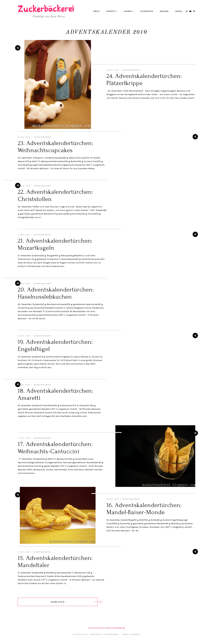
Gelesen (164, 11)
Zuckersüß (146, 11)
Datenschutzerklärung (115, 628)
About (96, 11)
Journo (129, 11)
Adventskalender (131, 70)
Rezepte (112, 11)
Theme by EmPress (131, 634)
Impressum (100, 628)
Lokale (178, 11)
